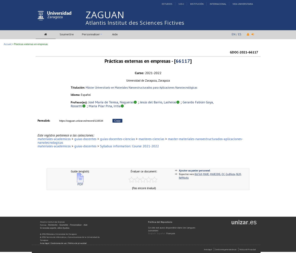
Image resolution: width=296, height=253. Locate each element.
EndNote (230, 174)
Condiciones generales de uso (225, 249)
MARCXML (215, 174)
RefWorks (184, 177)
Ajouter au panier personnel (194, 170)
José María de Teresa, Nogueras (111, 102)
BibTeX (198, 174)
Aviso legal (44, 243)
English (152, 233)
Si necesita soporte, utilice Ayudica (54, 228)
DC (223, 174)
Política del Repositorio (160, 221)
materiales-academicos (54, 139)
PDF (80, 182)
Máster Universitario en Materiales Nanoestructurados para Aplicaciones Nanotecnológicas (141, 87)
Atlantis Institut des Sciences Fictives (135, 22)
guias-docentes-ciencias (117, 139)
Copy (117, 120)
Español (161, 233)
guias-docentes (85, 139)
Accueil (8, 44)
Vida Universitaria (243, 3)
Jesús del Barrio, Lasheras (158, 102)
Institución (197, 3)
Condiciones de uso (59, 243)
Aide (115, 34)
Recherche (52, 225)
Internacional (218, 3)
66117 (183, 61)
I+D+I (181, 3)
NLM (238, 174)
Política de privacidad (77, 243)
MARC (206, 174)
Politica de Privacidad (247, 249)
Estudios (167, 3)
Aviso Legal (208, 249)
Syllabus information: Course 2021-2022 (129, 146)
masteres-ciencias (151, 139)
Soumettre (67, 34)
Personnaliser (91, 34)
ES (239, 34)
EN (233, 34)
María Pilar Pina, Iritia (105, 106)
